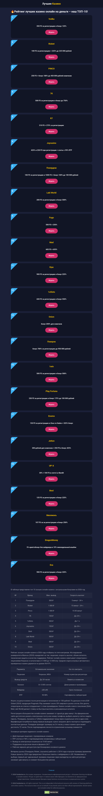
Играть (51, 32)
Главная (51, 770)
